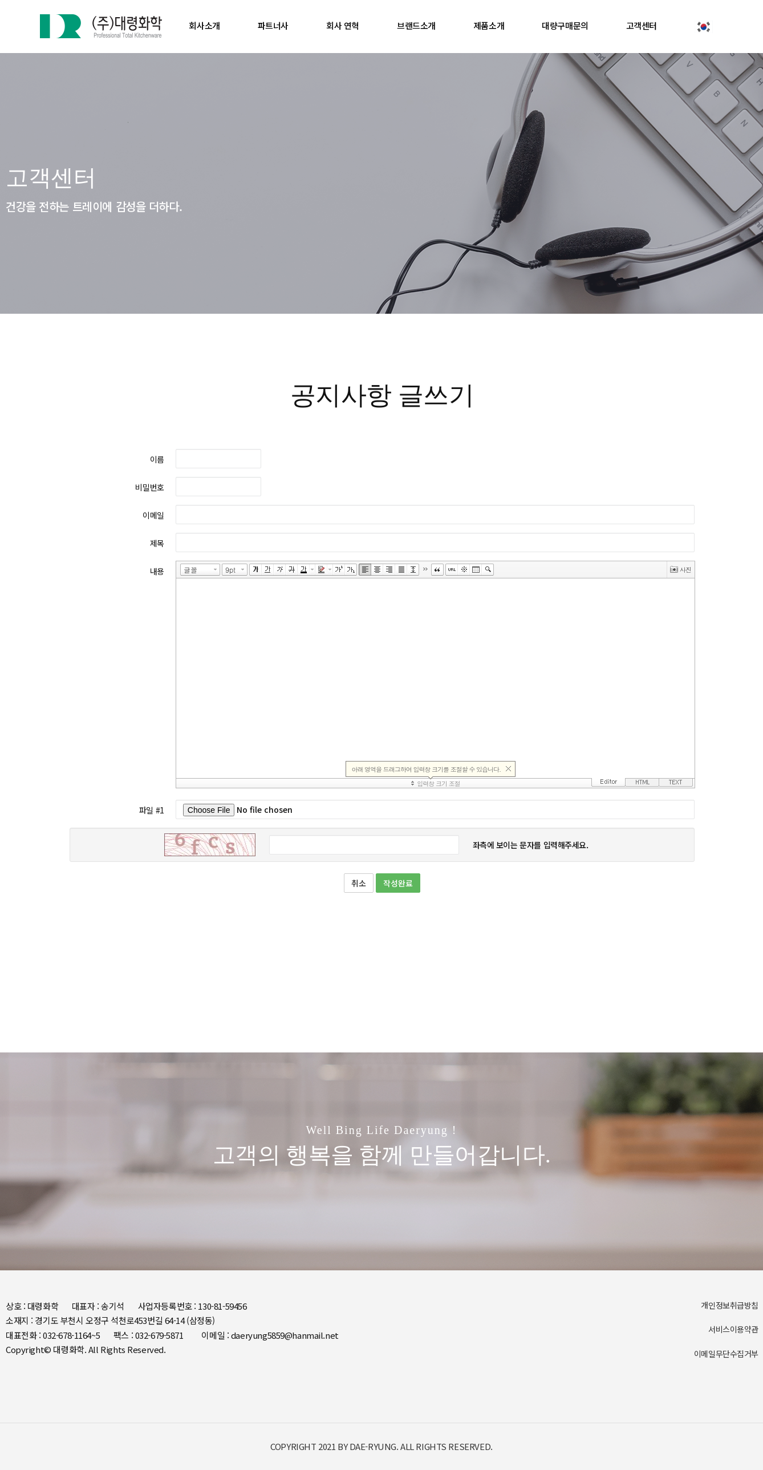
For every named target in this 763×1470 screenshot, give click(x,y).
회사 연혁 (342, 25)
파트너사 (273, 25)
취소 (358, 883)
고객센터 (641, 25)
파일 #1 (151, 810)
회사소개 (204, 25)
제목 (157, 543)
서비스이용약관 (733, 1329)
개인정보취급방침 (729, 1305)
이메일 (153, 515)
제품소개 (488, 25)
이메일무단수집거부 (726, 1353)
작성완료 (398, 883)
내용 (157, 571)
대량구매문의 (565, 25)
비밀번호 (149, 487)
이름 (157, 459)
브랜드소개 (416, 25)
